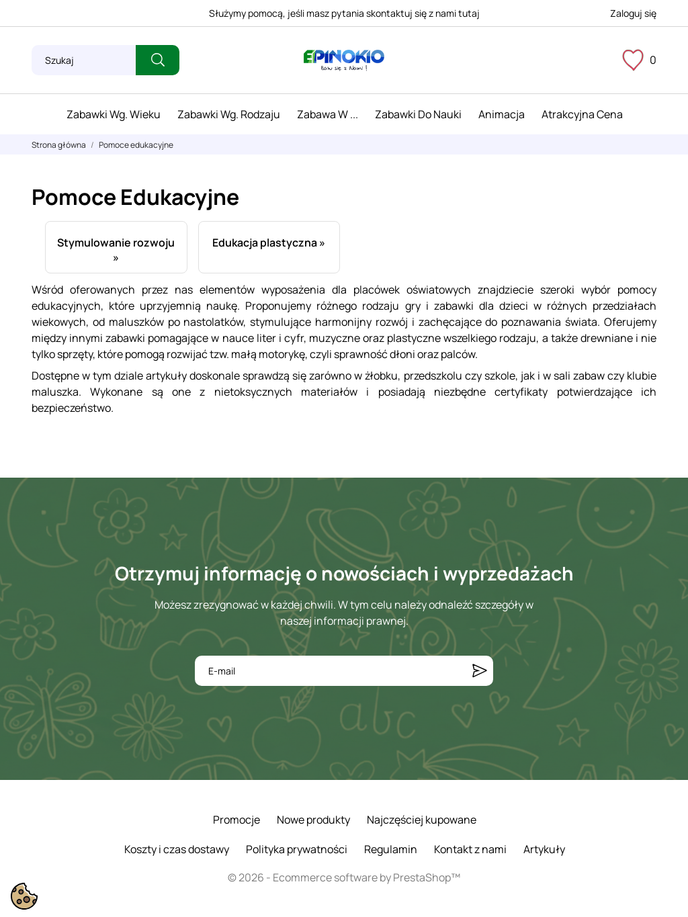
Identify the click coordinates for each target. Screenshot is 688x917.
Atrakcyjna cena (582, 114)
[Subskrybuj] (479, 671)
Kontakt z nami (470, 849)
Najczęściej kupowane (421, 819)
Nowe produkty (313, 819)
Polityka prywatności (296, 849)
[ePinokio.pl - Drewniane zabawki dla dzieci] (344, 60)
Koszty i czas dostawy (176, 849)
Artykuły (544, 849)
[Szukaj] (84, 60)
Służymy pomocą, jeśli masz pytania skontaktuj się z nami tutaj (344, 13)
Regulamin (390, 849)
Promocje (236, 819)
